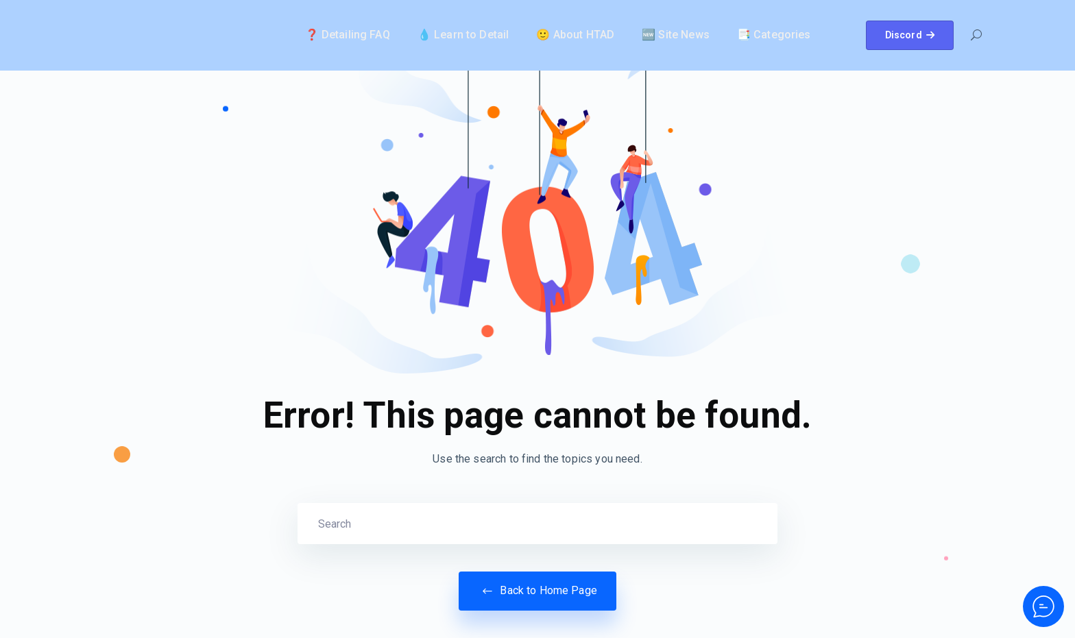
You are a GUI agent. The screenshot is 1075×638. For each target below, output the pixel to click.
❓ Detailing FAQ (347, 34)
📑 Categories (774, 34)
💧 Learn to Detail (463, 34)
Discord (909, 34)
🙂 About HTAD (575, 34)
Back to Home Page (537, 591)
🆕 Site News (676, 34)
